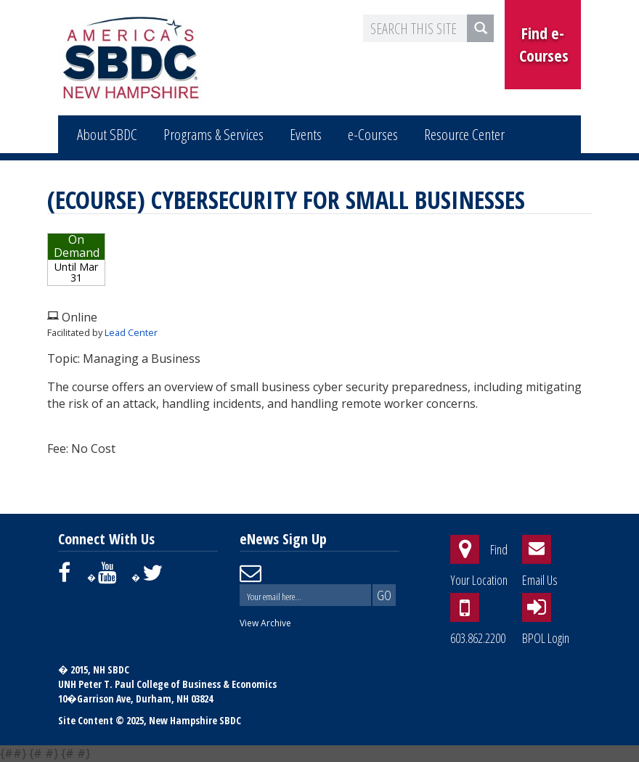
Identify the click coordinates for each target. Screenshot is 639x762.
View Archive (265, 623)
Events (306, 134)
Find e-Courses (544, 44)
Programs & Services (213, 134)
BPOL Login (545, 638)
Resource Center (464, 134)
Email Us (540, 580)
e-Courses (373, 134)
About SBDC (107, 134)
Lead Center (131, 332)
